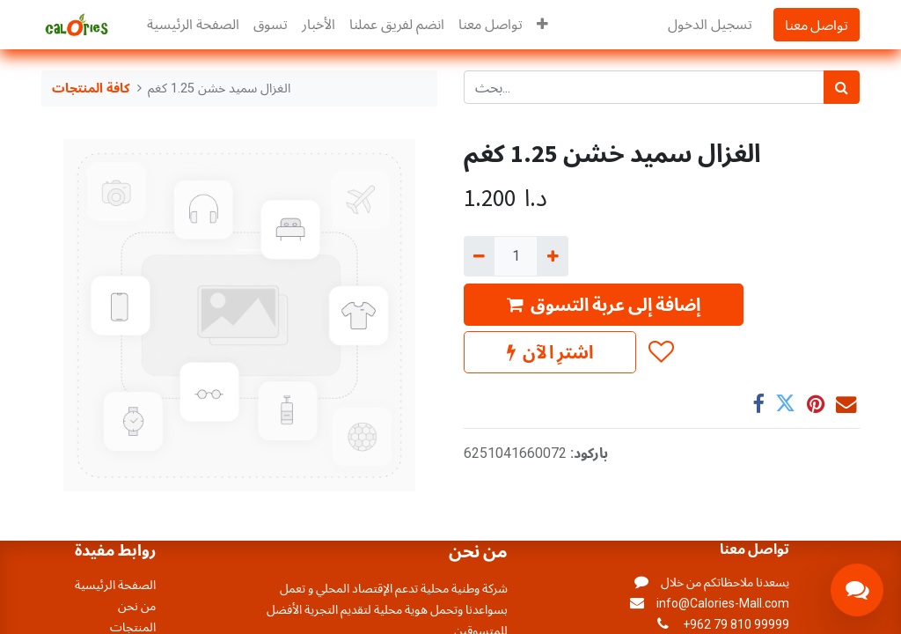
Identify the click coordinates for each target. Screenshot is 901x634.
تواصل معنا (816, 24)
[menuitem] (193, 24)
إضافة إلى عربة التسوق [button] (603, 304)
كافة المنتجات (91, 88)
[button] (542, 24)
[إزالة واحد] (479, 256)
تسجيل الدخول (710, 24)
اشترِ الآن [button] (550, 352)
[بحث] (842, 87)
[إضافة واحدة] (552, 256)
